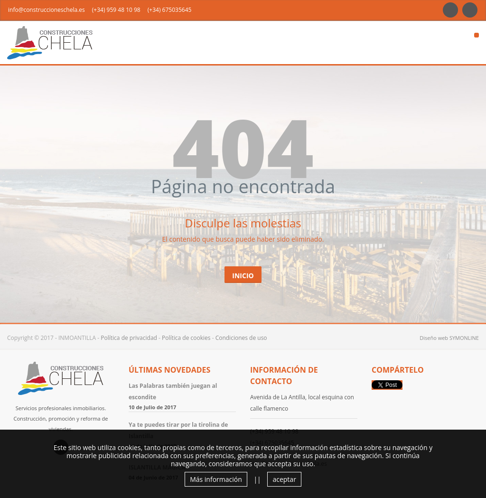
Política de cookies (186, 338)
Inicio (242, 275)
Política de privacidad (129, 338)
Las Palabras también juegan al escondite (173, 391)
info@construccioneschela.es (46, 10)
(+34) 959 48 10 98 (116, 10)
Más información (216, 479)
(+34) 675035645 (170, 10)
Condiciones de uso (241, 338)
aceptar (284, 479)
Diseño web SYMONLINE (449, 337)
